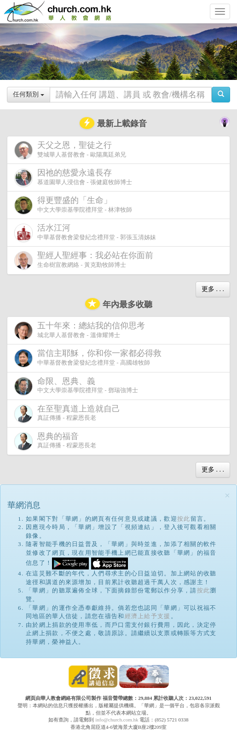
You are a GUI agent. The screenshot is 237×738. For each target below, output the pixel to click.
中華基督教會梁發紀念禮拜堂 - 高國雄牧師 (89, 358)
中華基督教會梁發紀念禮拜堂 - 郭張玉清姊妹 (85, 232)
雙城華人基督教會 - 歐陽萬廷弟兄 (70, 150)
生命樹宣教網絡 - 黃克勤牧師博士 (85, 260)
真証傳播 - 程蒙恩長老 (69, 413)
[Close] (227, 496)
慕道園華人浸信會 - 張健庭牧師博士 (73, 177)
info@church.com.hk (116, 719)
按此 (184, 518)
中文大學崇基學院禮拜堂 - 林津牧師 (73, 205)
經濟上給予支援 (148, 616)
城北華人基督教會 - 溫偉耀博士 (81, 330)
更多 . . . (213, 289)
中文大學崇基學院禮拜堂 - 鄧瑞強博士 (76, 386)
